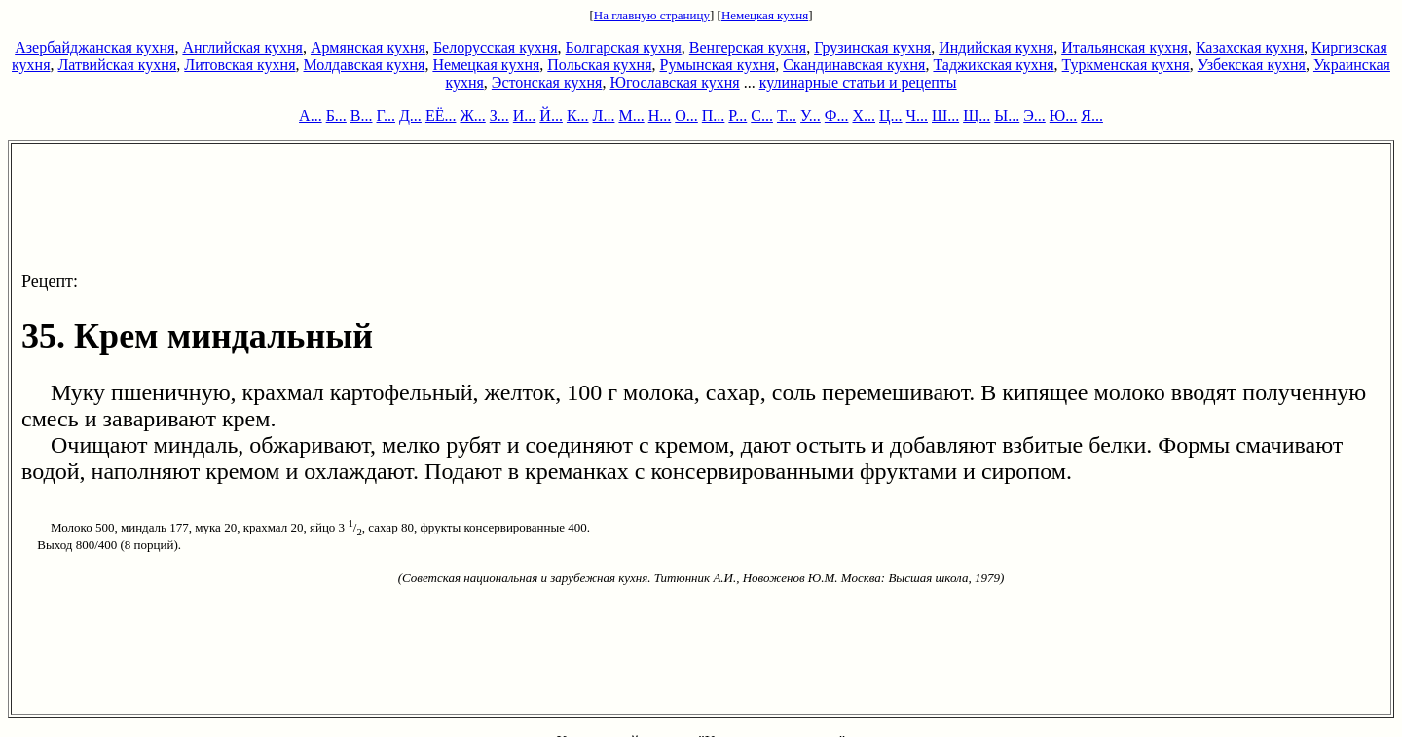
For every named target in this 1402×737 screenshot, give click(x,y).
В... (361, 115)
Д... (410, 115)
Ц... (891, 115)
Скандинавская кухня (854, 64)
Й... (551, 115)
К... (578, 115)
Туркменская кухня (1126, 64)
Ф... (837, 115)
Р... (737, 115)
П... (713, 115)
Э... (1034, 115)
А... (310, 115)
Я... (1092, 115)
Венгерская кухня (747, 47)
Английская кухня (242, 47)
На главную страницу (652, 15)
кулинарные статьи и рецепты (858, 82)
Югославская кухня (674, 82)
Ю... (1063, 115)
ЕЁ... (441, 115)
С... (762, 115)
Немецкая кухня (764, 15)
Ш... (945, 115)
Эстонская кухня (547, 82)
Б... (336, 115)
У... (810, 115)
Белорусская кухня (495, 47)
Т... (786, 115)
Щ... (976, 115)
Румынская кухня (717, 64)
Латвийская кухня (117, 64)
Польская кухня (599, 64)
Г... (386, 115)
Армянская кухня (368, 47)
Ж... (472, 115)
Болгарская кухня (624, 47)
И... (524, 115)
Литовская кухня (239, 64)
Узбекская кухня (1252, 64)
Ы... (1006, 115)
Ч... (917, 115)
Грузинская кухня (872, 47)
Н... (660, 115)
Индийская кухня (996, 47)
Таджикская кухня (993, 64)
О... (686, 115)
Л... (604, 115)
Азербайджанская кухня (94, 47)
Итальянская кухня (1124, 47)
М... (631, 115)
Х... (863, 115)
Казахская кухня (1250, 47)
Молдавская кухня (364, 64)
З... (499, 115)
